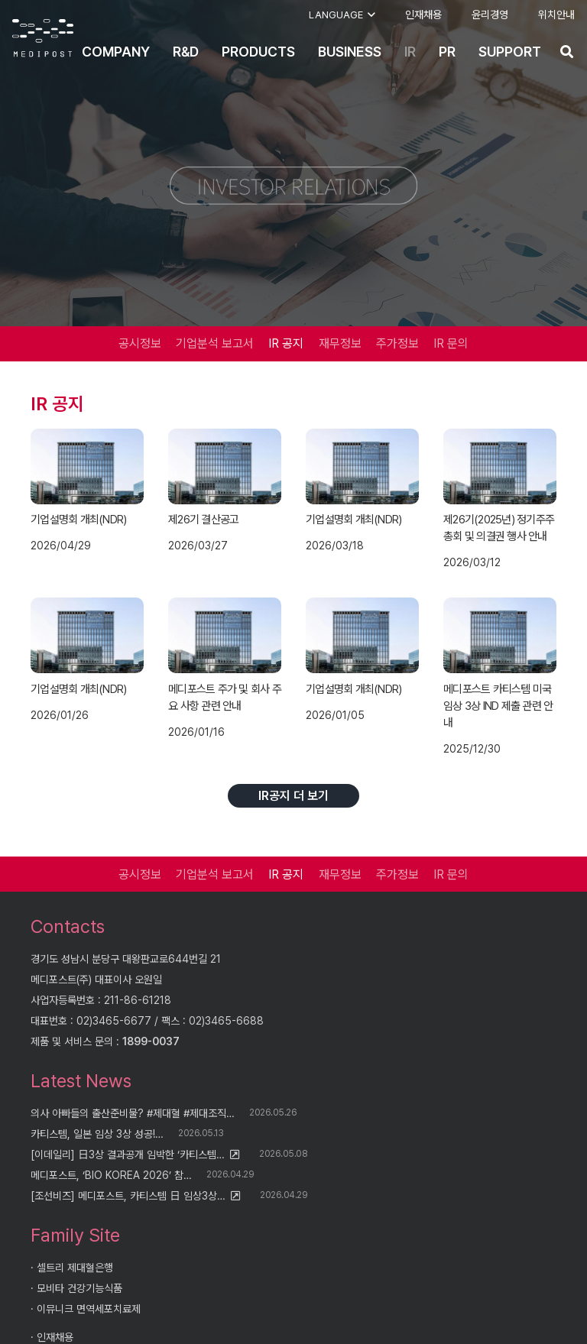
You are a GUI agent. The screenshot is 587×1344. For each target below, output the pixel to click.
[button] (342, 15)
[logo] (42, 38)
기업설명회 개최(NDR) (78, 519)
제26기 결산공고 (203, 519)
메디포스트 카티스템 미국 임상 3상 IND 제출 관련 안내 (498, 705)
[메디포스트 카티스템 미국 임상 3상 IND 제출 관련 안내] (499, 635)
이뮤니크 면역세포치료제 (89, 1309)
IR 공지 (285, 343)
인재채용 (55, 1337)
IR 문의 (451, 343)
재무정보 (340, 343)
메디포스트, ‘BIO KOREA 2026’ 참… (111, 1175)
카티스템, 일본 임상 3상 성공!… (97, 1134)
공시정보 (139, 343)
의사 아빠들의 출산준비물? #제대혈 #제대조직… (133, 1113)
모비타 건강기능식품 (79, 1288)
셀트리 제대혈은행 (75, 1267)
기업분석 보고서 (215, 343)
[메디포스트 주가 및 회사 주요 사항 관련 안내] (224, 635)
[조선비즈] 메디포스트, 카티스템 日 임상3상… (128, 1196)
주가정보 (397, 343)
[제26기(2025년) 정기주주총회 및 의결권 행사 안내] (499, 466)
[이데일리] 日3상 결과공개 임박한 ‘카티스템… (128, 1154)
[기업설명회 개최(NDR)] (87, 466)
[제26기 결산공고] (224, 466)
